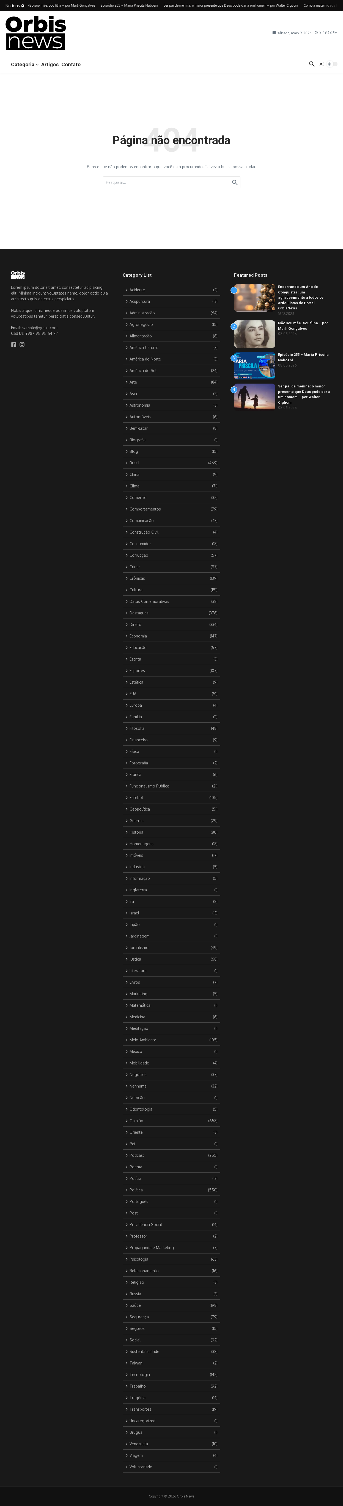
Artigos (50, 64)
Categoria (25, 64)
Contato (71, 64)
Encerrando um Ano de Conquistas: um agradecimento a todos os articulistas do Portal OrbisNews (300, 297)
